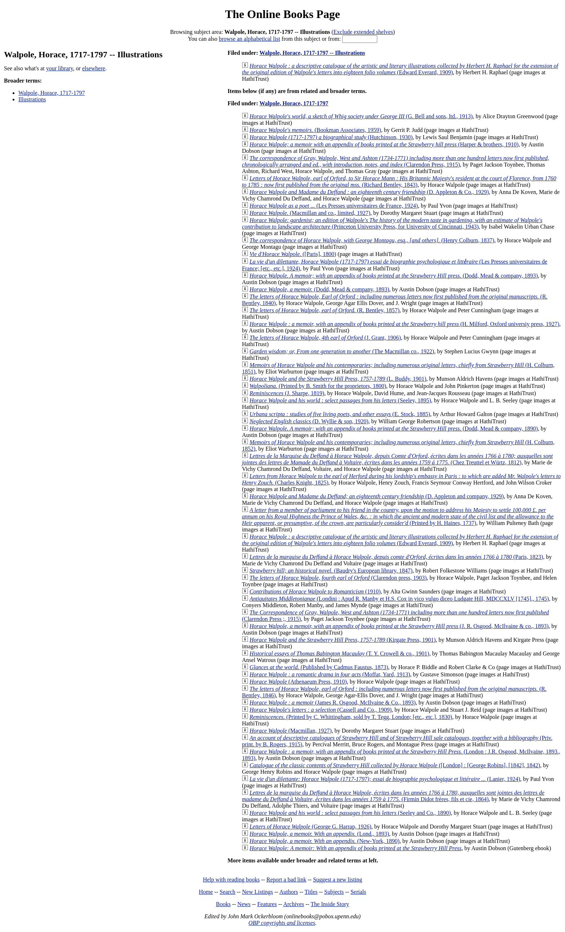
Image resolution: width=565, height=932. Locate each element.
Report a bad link (286, 879)
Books (223, 904)
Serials (358, 892)
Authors (288, 892)
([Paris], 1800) (292, 254)
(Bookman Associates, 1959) (315, 130)
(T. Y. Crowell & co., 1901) (339, 653)
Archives (293, 904)
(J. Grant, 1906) (325, 338)
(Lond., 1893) (319, 834)
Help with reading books (231, 879)
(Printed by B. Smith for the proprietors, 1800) (317, 386)
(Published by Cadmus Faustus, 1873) (318, 667)
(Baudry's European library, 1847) (330, 570)
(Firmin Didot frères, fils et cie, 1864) (393, 796)
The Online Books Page (282, 14)
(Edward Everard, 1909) (400, 69)
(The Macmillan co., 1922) (341, 351)
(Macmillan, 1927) (290, 731)
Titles (310, 892)
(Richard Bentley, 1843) (399, 181)
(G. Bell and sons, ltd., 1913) (360, 116)
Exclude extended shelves (363, 32)
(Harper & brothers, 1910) (384, 144)
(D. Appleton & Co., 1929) (369, 192)
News (243, 904)
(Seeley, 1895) (340, 400)
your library (59, 68)
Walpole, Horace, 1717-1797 (51, 93)
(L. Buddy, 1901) (337, 379)
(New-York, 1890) (324, 841)
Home (206, 892)
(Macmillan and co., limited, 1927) (309, 213)
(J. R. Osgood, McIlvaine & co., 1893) (398, 626)
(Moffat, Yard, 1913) (329, 674)
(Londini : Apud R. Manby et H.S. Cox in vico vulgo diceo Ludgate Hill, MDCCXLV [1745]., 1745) (399, 599)
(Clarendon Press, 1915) (395, 161)
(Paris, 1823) (396, 557)
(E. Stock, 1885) (339, 414)
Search (228, 892)
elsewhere (93, 68)
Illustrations (32, 99)
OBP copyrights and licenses (281, 923)
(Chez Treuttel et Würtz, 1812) (397, 459)
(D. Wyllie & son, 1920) (308, 421)
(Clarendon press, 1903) (338, 578)
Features (267, 904)
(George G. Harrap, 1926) (310, 826)
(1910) (315, 591)
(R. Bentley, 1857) (324, 310)
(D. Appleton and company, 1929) (376, 496)
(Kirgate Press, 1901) (342, 640)
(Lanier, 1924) (384, 779)
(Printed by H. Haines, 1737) (397, 516)
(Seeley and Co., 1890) (350, 813)
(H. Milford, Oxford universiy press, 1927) (404, 324)
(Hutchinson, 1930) (331, 137)
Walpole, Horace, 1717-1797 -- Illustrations (312, 53)
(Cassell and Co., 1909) (320, 710)
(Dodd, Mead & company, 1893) (393, 276)
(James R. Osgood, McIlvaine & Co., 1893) (332, 702)
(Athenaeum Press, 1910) (298, 682)
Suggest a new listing (337, 879)
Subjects (334, 892)
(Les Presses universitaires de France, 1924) (333, 206)
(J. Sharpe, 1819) (286, 393)
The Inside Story (330, 904)
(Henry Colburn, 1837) (371, 240)
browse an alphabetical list (249, 39)
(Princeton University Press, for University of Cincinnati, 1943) (392, 223)
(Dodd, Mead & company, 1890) (393, 428)
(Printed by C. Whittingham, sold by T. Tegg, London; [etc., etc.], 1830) (350, 717)
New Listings (257, 892)
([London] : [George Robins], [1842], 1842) (394, 765)
